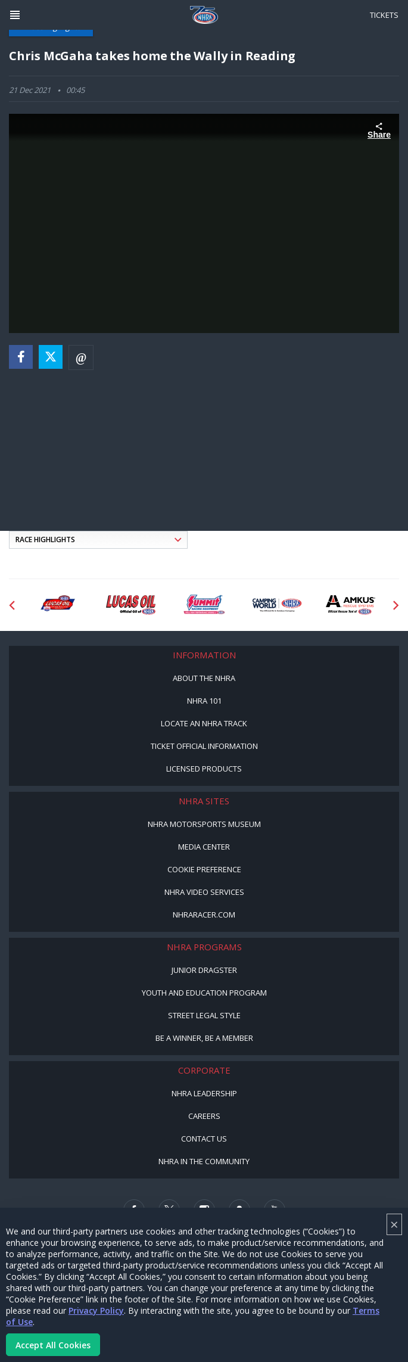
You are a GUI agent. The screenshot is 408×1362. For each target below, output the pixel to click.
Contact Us (204, 1138)
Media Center (204, 846)
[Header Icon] (15, 15)
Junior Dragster (204, 970)
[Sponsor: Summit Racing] (204, 605)
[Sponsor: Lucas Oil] (130, 605)
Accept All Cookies (53, 1345)
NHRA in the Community (204, 1161)
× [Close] (394, 1224)
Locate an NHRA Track (204, 723)
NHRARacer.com (204, 914)
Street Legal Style (204, 1015)
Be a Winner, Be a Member (204, 1038)
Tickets (384, 15)
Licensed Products (204, 768)
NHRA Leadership (204, 1093)
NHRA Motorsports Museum (204, 824)
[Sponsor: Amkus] (350, 605)
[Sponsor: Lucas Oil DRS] (57, 605)
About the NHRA (204, 678)
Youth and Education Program (204, 992)
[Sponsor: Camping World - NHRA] (277, 605)
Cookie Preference (204, 869)
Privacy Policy (96, 1310)
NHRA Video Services (204, 892)
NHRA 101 (204, 700)
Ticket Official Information (204, 746)
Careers (204, 1116)
